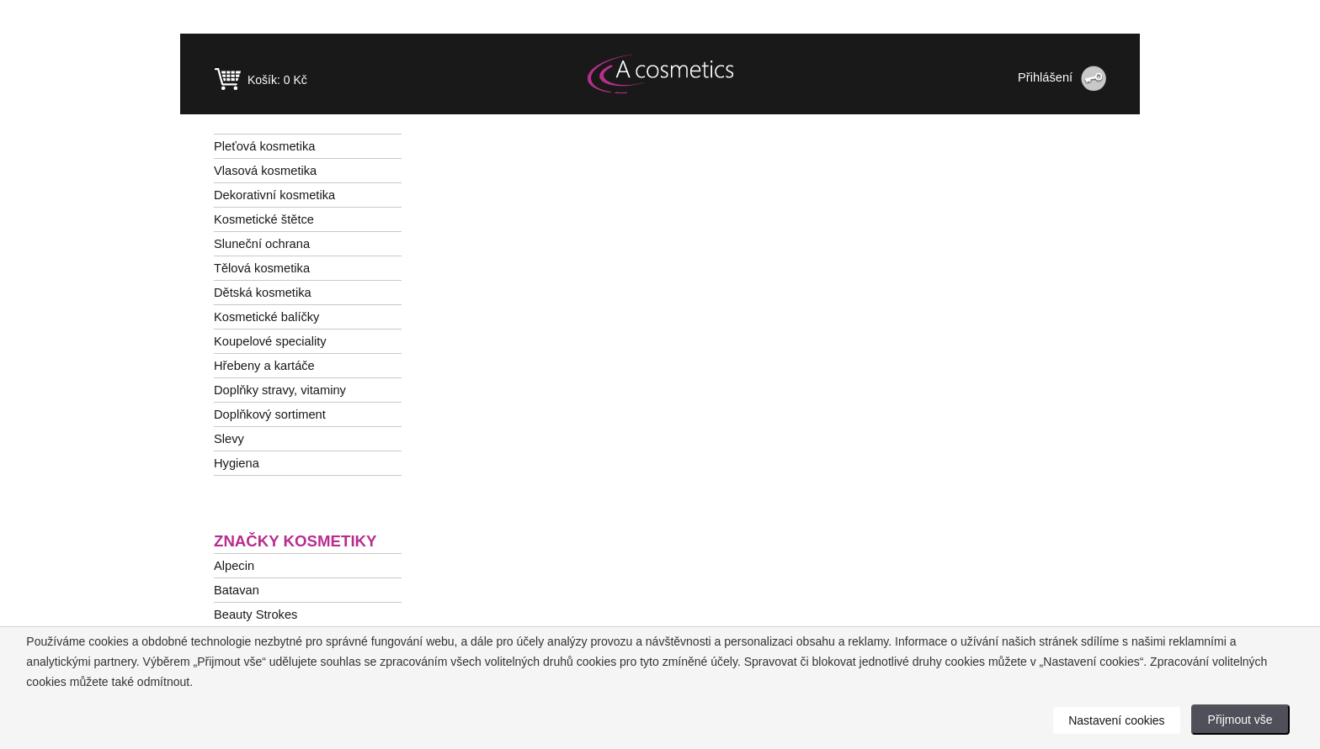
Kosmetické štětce (264, 219)
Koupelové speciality (270, 341)
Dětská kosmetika (262, 292)
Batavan (236, 590)
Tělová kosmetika (262, 268)
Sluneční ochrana (262, 244)
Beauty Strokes (255, 614)
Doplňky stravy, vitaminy (280, 390)
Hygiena (236, 463)
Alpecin (234, 565)
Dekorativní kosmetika (274, 195)
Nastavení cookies (1116, 720)
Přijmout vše (1240, 719)
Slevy (229, 439)
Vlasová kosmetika (265, 170)
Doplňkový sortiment (270, 414)
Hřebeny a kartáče (264, 365)
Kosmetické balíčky (266, 317)
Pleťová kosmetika (264, 146)
